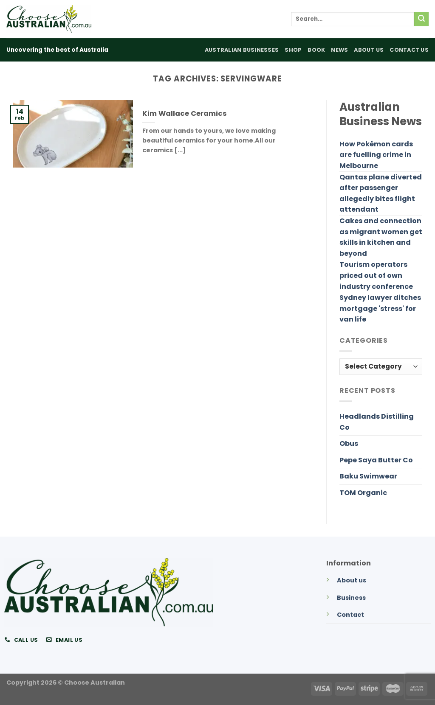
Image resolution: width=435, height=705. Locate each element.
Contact (350, 614)
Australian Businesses (242, 49)
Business (351, 597)
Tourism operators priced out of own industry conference (376, 275)
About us (351, 580)
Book (316, 49)
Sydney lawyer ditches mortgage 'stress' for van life (380, 308)
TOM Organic (363, 493)
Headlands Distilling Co (376, 421)
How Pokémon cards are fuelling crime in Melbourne (376, 155)
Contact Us (409, 49)
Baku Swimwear (368, 476)
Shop (293, 49)
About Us (369, 49)
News (339, 49)
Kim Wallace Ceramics (184, 113)
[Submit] (421, 19)
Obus (348, 443)
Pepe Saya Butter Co (376, 460)
